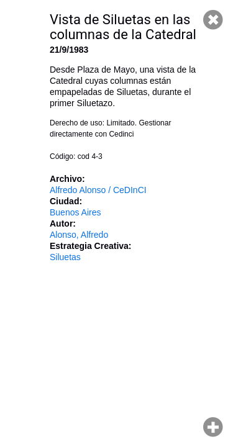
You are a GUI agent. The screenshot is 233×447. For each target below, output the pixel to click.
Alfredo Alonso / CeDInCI (98, 190)
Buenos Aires (75, 212)
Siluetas (65, 257)
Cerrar (213, 20)
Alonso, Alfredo (79, 235)
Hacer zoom (213, 427)
